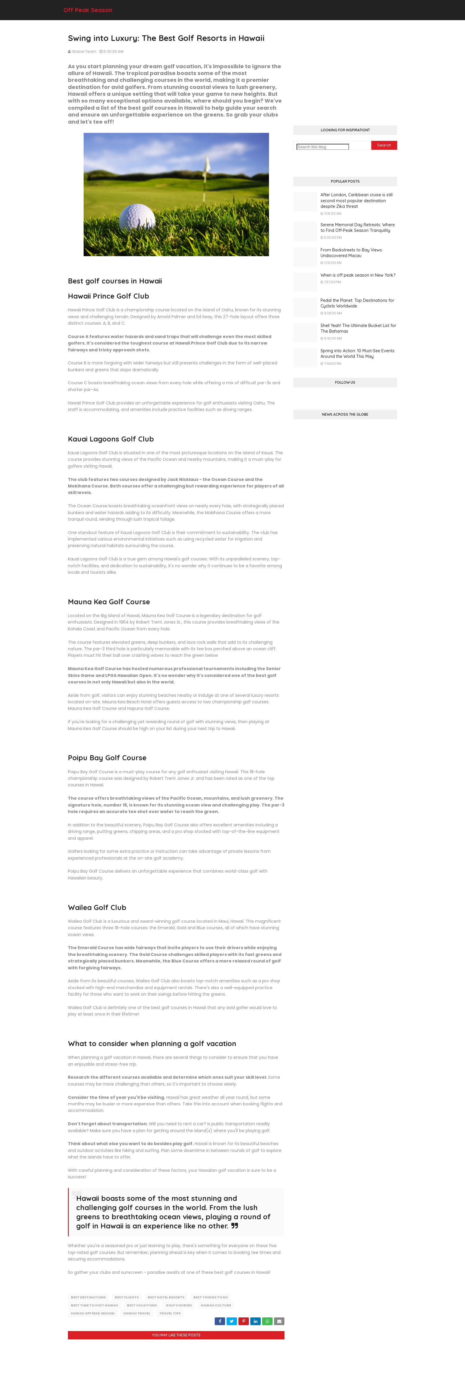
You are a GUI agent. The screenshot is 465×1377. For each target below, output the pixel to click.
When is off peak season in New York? (358, 275)
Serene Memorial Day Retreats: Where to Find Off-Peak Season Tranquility (358, 227)
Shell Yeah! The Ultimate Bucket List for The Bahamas (358, 328)
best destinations (88, 1297)
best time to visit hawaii (94, 1305)
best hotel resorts (166, 1297)
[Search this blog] (323, 147)
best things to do (210, 1297)
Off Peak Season (87, 10)
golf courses (179, 1305)
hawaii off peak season (92, 1312)
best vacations (142, 1305)
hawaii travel (136, 1312)
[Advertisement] (345, 73)
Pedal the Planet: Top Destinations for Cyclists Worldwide (357, 303)
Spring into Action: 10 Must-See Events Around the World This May (357, 353)
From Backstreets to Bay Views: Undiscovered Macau (352, 253)
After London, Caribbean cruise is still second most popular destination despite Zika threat (357, 200)
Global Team (83, 51)
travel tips (170, 1312)
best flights (127, 1297)
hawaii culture (216, 1305)
